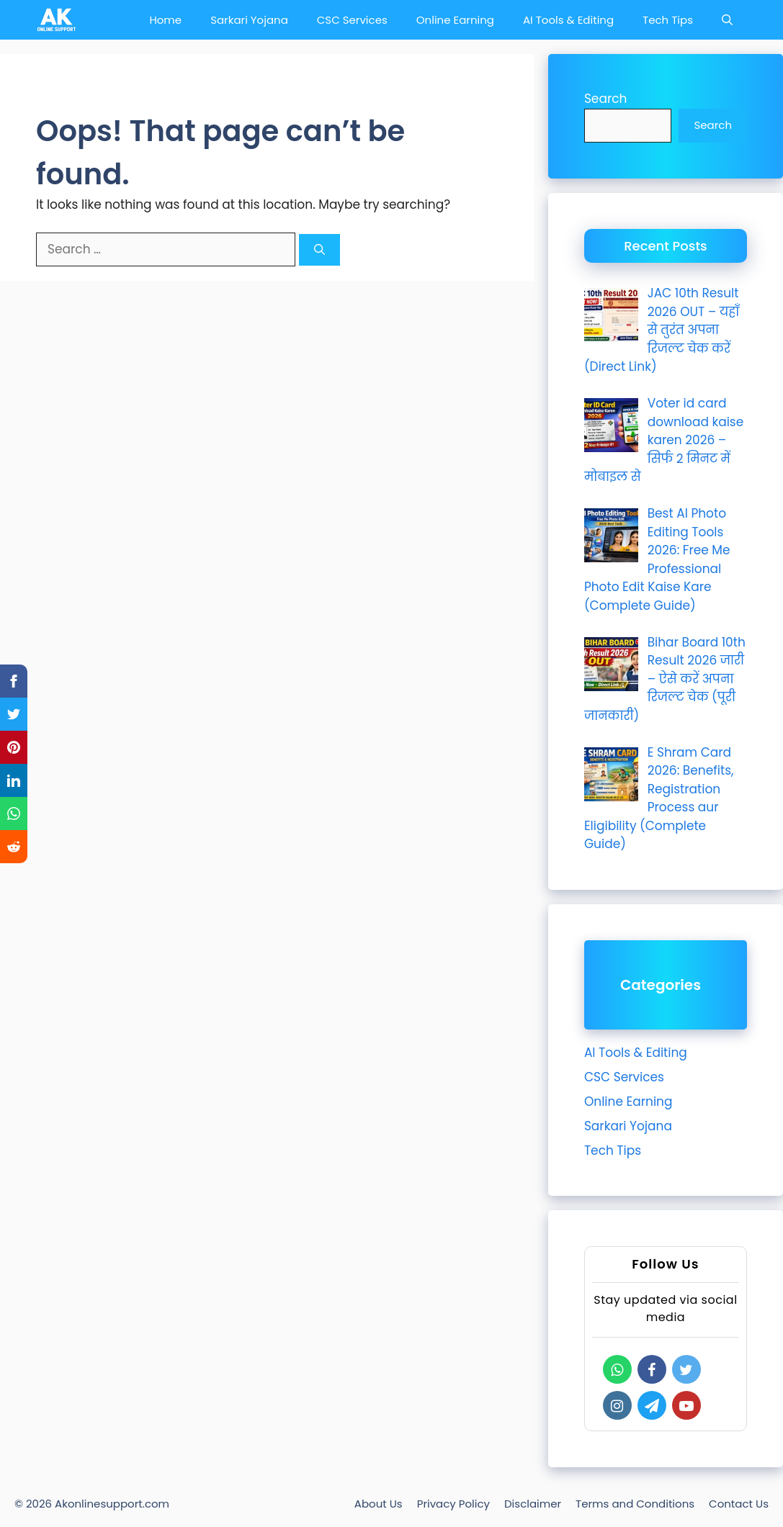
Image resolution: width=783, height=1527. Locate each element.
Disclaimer (532, 1503)
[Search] (319, 250)
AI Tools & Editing (568, 19)
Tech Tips (668, 19)
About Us (378, 1503)
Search (605, 98)
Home (165, 19)
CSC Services (352, 19)
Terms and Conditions (635, 1503)
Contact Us (739, 1503)
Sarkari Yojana (249, 19)
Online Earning (455, 19)
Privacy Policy (453, 1503)
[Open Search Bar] (727, 20)
